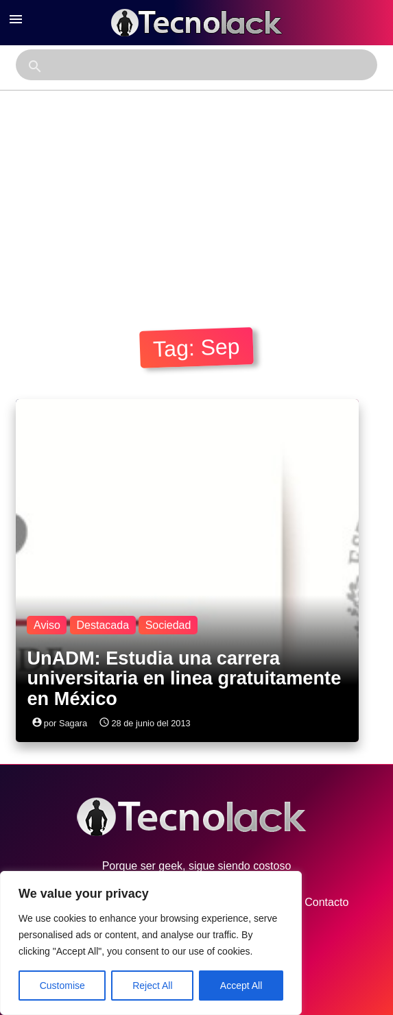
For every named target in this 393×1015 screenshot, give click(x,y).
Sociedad (168, 625)
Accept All (241, 985)
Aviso (47, 625)
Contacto (313, 902)
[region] (151, 943)
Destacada (103, 625)
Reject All (152, 985)
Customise (62, 985)
